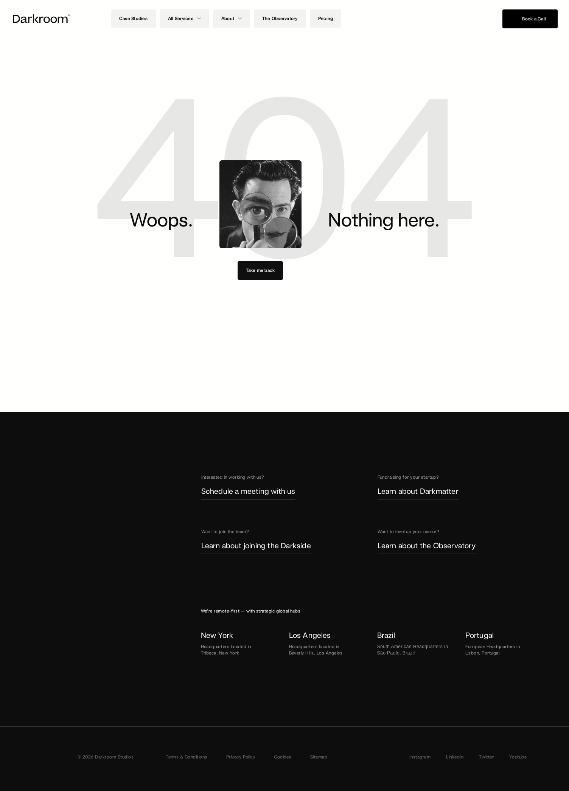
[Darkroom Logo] (41, 18)
